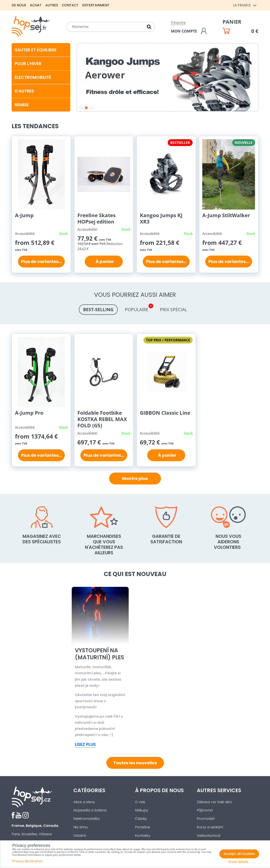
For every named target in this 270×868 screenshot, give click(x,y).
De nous (19, 5)
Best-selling (98, 309)
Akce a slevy (84, 802)
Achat (36, 5)
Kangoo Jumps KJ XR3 (161, 218)
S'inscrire (178, 22)
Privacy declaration (27, 861)
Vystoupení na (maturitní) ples (162, 654)
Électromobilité (33, 77)
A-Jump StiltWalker (226, 215)
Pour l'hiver (28, 64)
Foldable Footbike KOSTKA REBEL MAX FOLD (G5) (102, 419)
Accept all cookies (239, 853)
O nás (140, 802)
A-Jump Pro (29, 412)
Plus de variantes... (41, 261)
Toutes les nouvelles (135, 763)
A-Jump (24, 215)
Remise (22, 105)
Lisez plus (85, 744)
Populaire (139, 308)
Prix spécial (173, 309)
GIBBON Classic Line (165, 412)
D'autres (24, 91)
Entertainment (95, 5)
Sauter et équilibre (36, 50)
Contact (70, 5)
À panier (104, 261)
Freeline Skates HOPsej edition (96, 218)
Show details (238, 862)
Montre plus (135, 478)
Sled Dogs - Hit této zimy (97, 654)
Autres (51, 5)
